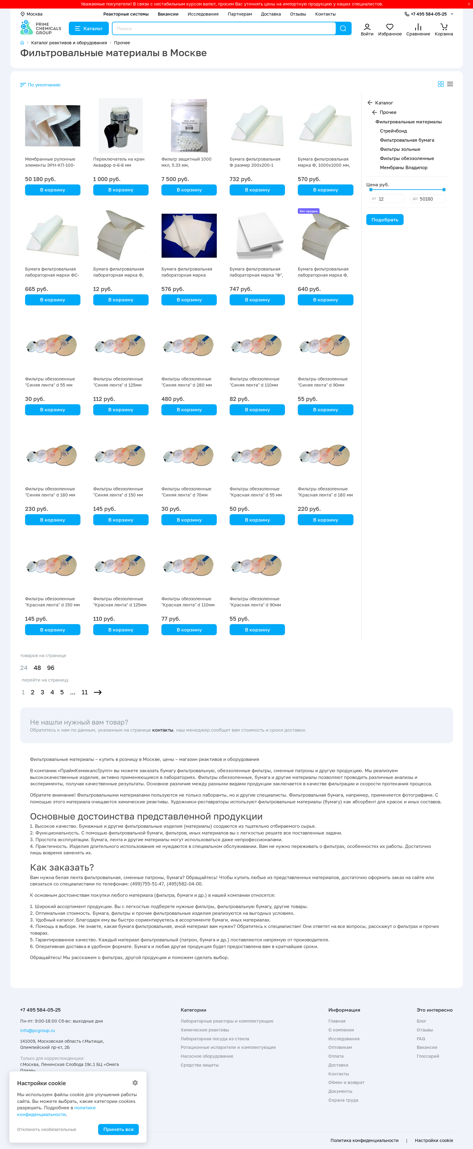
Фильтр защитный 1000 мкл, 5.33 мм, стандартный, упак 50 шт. (188, 165)
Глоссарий (428, 1056)
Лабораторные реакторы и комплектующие (227, 1021)
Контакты (325, 13)
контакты (162, 730)
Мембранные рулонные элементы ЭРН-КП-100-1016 (50, 165)
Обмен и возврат (346, 1082)
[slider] (371, 190)
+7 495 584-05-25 (429, 13)
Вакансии (168, 13)
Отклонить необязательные (46, 1129)
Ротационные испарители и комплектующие (228, 1047)
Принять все (118, 1129)
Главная (337, 1021)
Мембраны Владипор (403, 167)
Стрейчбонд (393, 130)
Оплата (336, 1056)
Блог (421, 1021)
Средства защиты (200, 1064)
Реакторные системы (126, 13)
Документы (340, 1091)
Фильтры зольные (400, 149)
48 (37, 667)
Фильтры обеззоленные (407, 158)
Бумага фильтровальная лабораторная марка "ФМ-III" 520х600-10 (186, 275)
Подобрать (384, 219)
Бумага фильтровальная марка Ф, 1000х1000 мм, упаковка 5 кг (324, 165)
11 (85, 692)
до (415, 198)
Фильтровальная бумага (407, 140)
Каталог (89, 28)
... (73, 692)
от (374, 198)
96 (50, 667)
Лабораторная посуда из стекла (215, 1038)
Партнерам (240, 13)
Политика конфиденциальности (365, 1140)
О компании (341, 1029)
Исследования (203, 13)
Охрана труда (343, 1100)
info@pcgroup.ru (37, 1030)
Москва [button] (31, 13)
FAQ (421, 1038)
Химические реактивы (205, 1029)
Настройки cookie (434, 1140)
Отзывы (298, 13)
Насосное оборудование (207, 1056)
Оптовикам (340, 1047)
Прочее (388, 112)
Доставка (271, 13)
